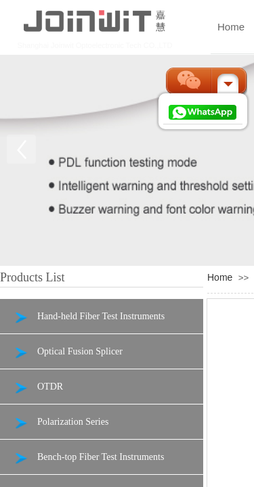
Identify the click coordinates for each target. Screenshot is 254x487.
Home (219, 277)
